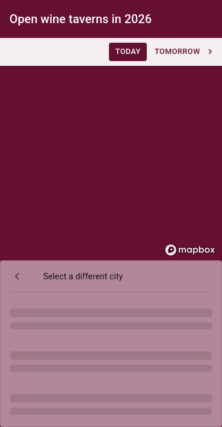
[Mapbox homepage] (190, 250)
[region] (111, 149)
